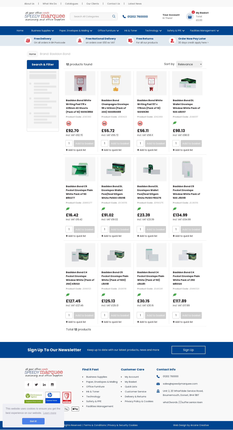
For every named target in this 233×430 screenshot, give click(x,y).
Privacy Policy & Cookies (139, 401)
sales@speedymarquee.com (180, 383)
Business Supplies (41, 30)
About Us (29, 3)
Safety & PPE (174, 30)
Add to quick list (76, 150)
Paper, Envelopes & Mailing (74, 30)
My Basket (131, 381)
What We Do (50, 3)
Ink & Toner (130, 30)
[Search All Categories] (94, 16)
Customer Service (135, 391)
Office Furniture (107, 30)
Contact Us (113, 3)
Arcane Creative (200, 425)
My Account (132, 376)
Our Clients (92, 3)
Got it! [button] (33, 421)
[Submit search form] (114, 16)
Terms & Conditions (95, 425)
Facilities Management (203, 30)
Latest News (135, 3)
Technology (151, 30)
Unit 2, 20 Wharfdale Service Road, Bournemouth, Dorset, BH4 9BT (183, 393)
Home (20, 30)
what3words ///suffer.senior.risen (183, 402)
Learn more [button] (49, 413)
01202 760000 (170, 376)
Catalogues (71, 3)
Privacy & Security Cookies (123, 425)
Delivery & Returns (135, 396)
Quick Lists (131, 386)
